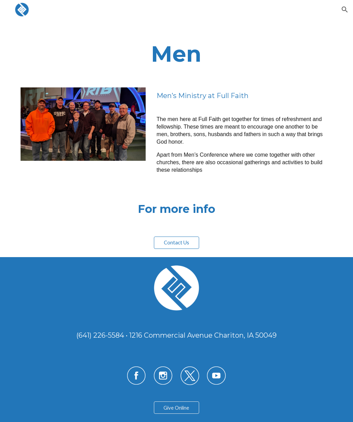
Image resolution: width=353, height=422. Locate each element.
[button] (345, 9)
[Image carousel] (83, 124)
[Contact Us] (176, 242)
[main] (177, 49)
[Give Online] (176, 407)
